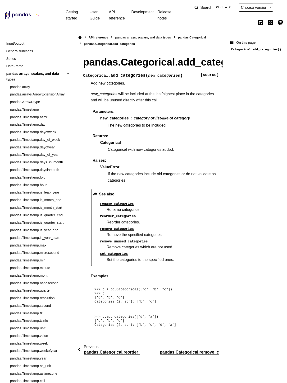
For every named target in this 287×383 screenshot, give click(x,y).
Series (11, 59)
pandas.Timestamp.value (29, 336)
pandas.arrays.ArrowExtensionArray (37, 94)
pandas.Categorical (192, 37)
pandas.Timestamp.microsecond (34, 253)
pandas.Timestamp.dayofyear (32, 147)
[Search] (213, 7)
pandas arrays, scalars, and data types (32, 76)
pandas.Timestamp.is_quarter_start (37, 222)
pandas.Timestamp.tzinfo (29, 320)
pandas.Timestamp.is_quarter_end (36, 215)
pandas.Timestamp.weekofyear (33, 351)
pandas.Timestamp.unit (27, 328)
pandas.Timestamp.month (29, 275)
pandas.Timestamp (24, 109)
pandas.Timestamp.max (28, 245)
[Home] (80, 37)
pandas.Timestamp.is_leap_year (34, 192)
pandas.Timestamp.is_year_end (34, 230)
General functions (19, 51)
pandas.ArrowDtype (25, 102)
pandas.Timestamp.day (27, 124)
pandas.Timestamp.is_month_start (36, 207)
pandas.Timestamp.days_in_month (36, 162)
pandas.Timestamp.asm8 (29, 117)
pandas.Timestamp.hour (28, 185)
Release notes (164, 15)
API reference (117, 15)
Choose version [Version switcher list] (254, 7)
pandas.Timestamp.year (28, 358)
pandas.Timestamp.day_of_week (35, 140)
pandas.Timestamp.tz (26, 313)
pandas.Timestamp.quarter (30, 290)
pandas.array (20, 87)
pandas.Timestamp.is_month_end (35, 200)
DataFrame (14, 66)
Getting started (72, 15)
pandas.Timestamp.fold (27, 177)
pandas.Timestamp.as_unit (30, 366)
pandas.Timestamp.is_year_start (34, 238)
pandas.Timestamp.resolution (32, 298)
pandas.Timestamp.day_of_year (34, 154)
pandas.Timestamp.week (29, 343)
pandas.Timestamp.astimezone (33, 373)
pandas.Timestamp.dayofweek (33, 132)
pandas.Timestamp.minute (30, 268)
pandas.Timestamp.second (30, 305)
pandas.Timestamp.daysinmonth (34, 170)
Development (142, 12)
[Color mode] (280, 8)
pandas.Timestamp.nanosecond (34, 283)
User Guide (95, 15)
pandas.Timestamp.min (27, 260)
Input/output (15, 43)
